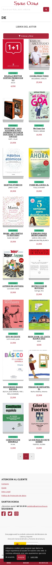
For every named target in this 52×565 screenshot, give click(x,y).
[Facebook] (3, 513)
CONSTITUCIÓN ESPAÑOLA (13, 441)
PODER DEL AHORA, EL (39, 185)
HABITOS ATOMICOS (13, 185)
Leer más (34, 557)
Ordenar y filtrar (26, 36)
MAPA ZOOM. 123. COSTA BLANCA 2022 (39, 338)
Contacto (5, 484)
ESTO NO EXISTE (13, 337)
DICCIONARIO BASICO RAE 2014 (13, 388)
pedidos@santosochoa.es (37, 506)
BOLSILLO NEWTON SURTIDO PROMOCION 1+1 (13, 78)
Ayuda (3, 488)
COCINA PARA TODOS (39, 76)
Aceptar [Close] (21, 557)
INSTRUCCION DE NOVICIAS (39, 287)
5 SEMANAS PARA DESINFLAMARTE (39, 234)
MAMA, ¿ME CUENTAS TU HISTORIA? (13, 234)
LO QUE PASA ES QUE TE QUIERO (39, 441)
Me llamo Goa (39, 128)
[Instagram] (16, 513)
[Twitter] (10, 513)
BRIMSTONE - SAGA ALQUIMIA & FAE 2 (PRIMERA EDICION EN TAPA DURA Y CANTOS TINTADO (13, 132)
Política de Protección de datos (13, 495)
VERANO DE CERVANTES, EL (39, 388)
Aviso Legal (5, 491)
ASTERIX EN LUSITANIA (13, 286)
